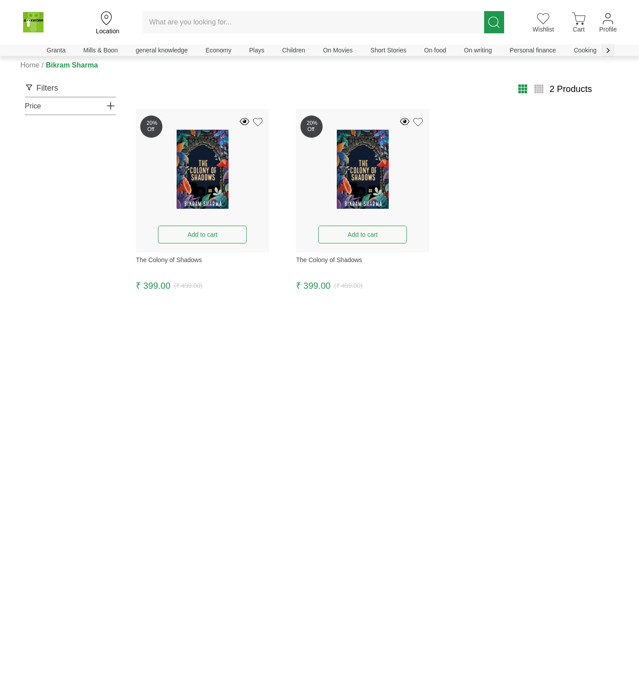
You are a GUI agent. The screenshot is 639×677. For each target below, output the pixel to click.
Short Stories (388, 50)
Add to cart (202, 234)
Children (293, 50)
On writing (478, 50)
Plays (256, 50)
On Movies (338, 50)
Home (29, 65)
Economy (218, 50)
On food (435, 50)
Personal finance (533, 50)
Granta (56, 50)
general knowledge (162, 50)
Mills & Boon (100, 50)
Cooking (585, 50)
